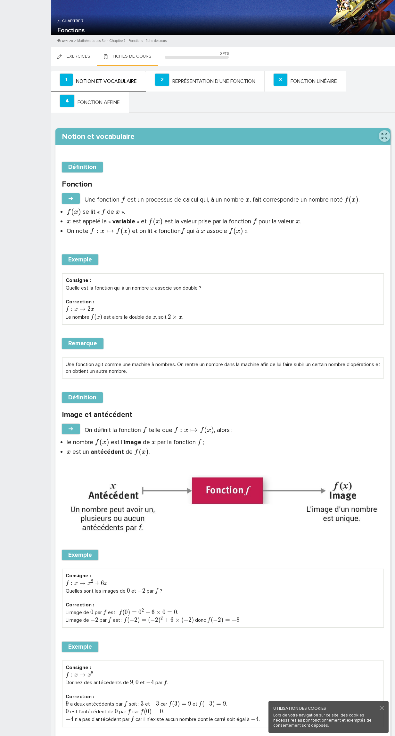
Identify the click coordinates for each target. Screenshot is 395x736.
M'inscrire (25, 29)
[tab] (97, 81)
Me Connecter (25, 38)
